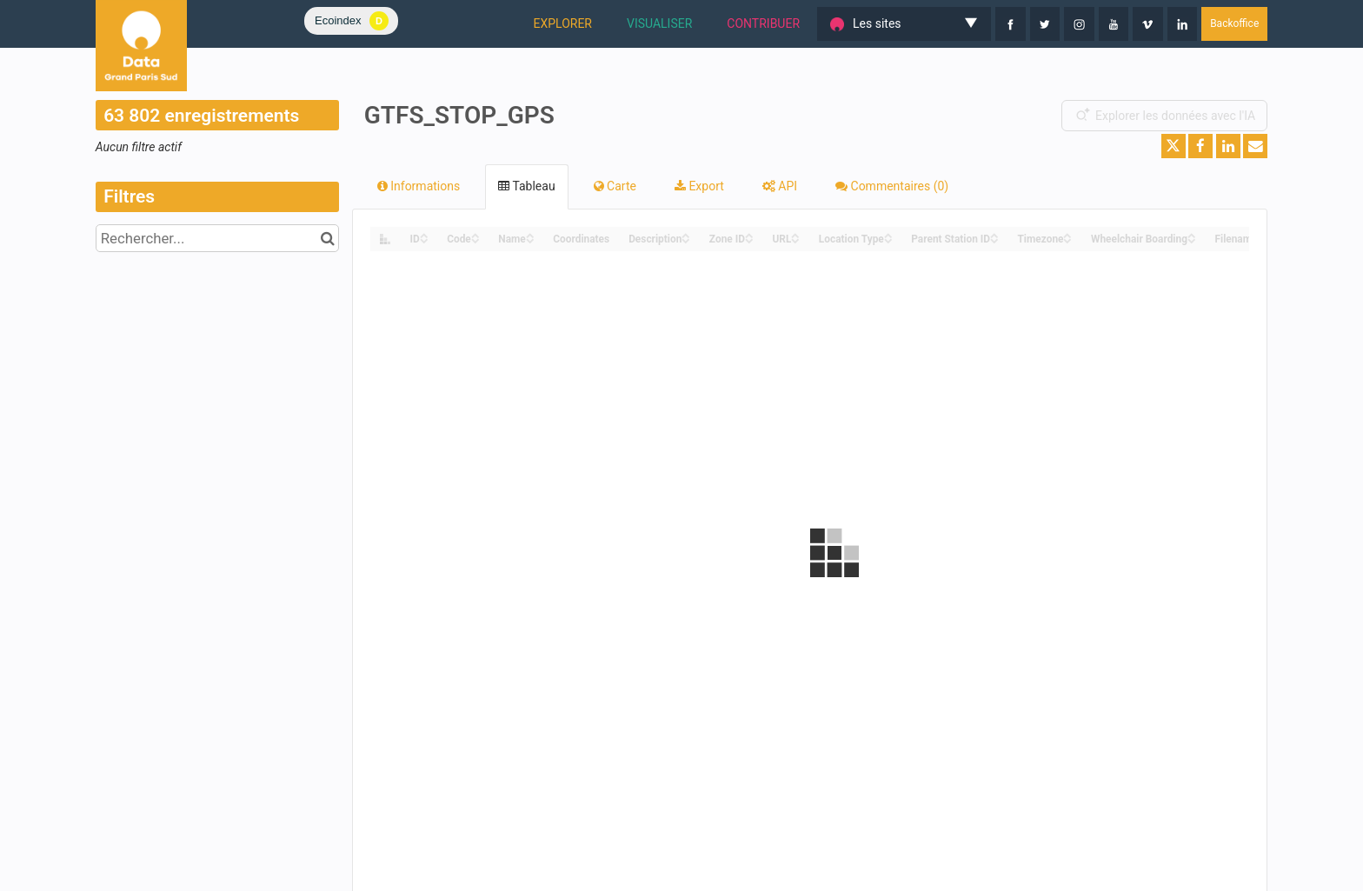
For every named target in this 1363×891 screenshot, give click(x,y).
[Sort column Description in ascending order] (686, 234)
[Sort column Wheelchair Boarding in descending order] (1191, 239)
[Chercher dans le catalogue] (328, 238)
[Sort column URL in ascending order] (795, 234)
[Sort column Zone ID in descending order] (749, 239)
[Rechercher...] (217, 238)
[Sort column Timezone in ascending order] (1067, 234)
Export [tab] (699, 186)
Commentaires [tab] (891, 186)
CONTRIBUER (763, 23)
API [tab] (779, 186)
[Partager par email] (1255, 146)
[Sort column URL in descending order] (795, 239)
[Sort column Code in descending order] (475, 239)
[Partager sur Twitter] (1173, 146)
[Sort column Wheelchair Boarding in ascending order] (1191, 234)
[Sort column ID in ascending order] (424, 234)
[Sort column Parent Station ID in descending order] (994, 239)
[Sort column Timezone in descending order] (1067, 239)
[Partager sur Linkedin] (1228, 146)
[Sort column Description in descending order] (686, 239)
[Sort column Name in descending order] (530, 239)
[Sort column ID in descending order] (424, 239)
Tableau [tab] (526, 186)
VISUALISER (659, 23)
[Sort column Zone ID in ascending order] (749, 234)
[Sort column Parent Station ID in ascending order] (994, 234)
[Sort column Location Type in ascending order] (888, 234)
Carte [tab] (615, 186)
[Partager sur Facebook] (1200, 146)
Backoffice (1234, 23)
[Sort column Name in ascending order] (530, 234)
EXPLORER (562, 23)
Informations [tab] (418, 186)
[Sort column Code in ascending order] (475, 234)
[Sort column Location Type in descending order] (888, 239)
